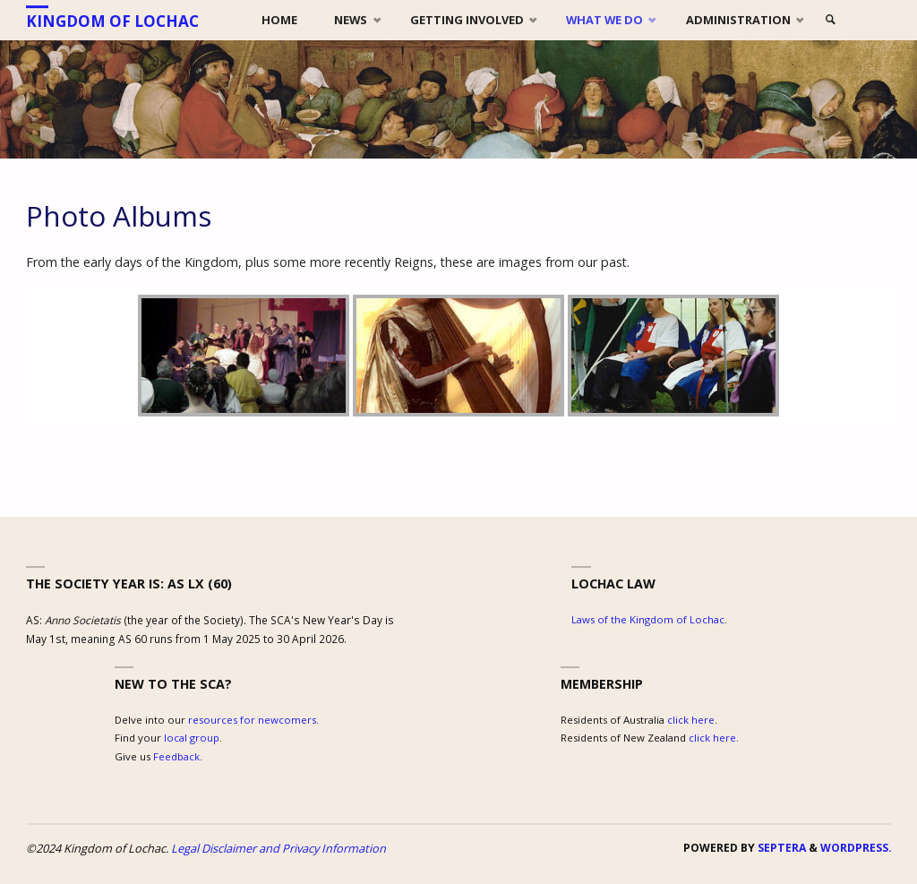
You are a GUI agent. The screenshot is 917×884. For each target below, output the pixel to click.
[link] (830, 20)
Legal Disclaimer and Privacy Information (278, 848)
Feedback (176, 756)
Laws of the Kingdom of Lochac (647, 619)
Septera (780, 847)
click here (691, 719)
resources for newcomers (252, 719)
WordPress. (856, 847)
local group (191, 737)
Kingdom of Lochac (112, 21)
